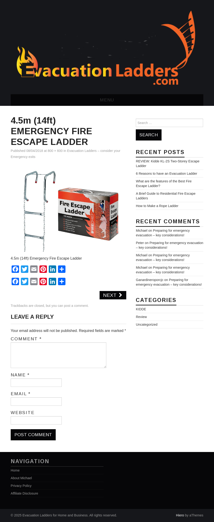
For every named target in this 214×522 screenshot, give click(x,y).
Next (113, 295)
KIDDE (141, 309)
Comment (26, 339)
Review (141, 317)
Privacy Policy (21, 486)
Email (21, 394)
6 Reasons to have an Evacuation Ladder (166, 173)
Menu (107, 99)
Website (23, 412)
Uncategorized (146, 324)
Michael (141, 230)
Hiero (180, 515)
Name (20, 375)
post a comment (76, 306)
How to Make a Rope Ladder (157, 206)
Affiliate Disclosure (24, 493)
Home (15, 470)
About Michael (21, 478)
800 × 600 (55, 151)
